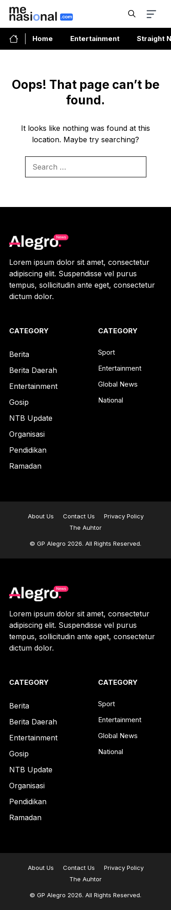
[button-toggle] (153, 14)
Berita (19, 354)
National (110, 400)
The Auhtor (85, 527)
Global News (118, 384)
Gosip (19, 402)
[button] (131, 13)
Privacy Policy (124, 516)
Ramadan (25, 466)
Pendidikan (28, 450)
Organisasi (27, 434)
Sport (106, 352)
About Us (41, 516)
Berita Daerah (33, 370)
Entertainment (94, 38)
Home (42, 38)
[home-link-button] (17, 38)
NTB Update (30, 418)
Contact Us (79, 516)
